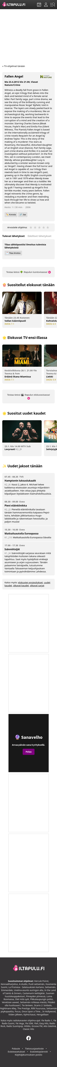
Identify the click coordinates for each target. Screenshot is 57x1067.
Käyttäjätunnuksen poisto (28, 1054)
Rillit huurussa (38, 1008)
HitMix (27, 1026)
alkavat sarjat (37, 585)
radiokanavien (20, 1020)
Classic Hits (28, 1029)
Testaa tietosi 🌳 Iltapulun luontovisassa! (28, 272)
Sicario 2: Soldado (43, 1005)
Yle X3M (29, 1023)
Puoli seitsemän (36, 984)
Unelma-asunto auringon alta (28, 990)
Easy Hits (43, 1023)
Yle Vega (20, 1023)
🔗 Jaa (23, 214)
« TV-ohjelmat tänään (13, 66)
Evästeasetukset (16, 1051)
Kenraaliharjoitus (9, 984)
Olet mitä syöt (22, 999)
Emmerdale (7, 990)
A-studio (23, 984)
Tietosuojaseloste (34, 1048)
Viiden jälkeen (15, 1014)
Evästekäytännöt (39, 1051)
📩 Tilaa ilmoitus (13, 253)
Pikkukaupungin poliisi (41, 999)
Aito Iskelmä (49, 1026)
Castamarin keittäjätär (34, 993)
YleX (36, 1023)
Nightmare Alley (8, 1008)
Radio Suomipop (14, 1026)
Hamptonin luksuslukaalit (20, 480)
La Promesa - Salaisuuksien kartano (26, 987)
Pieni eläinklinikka (16, 505)
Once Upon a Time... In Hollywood (39, 1011)
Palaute (16, 1048)
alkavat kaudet (21, 585)
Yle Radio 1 (46, 1020)
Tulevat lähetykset (13, 236)
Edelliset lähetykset (39, 236)
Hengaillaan (43, 1014)
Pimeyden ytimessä (35, 996)
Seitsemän (50, 987)
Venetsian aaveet (10, 1002)
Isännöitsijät (12, 549)
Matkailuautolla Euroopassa (21, 533)
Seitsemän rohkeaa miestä (33, 1002)
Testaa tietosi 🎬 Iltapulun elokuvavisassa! (28, 396)
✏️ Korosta (11, 214)
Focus (18, 1011)
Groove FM (37, 1026)
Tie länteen (27, 1005)
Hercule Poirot (41, 981)
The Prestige (23, 1008)
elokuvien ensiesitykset (30, 582)
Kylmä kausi (29, 1014)
